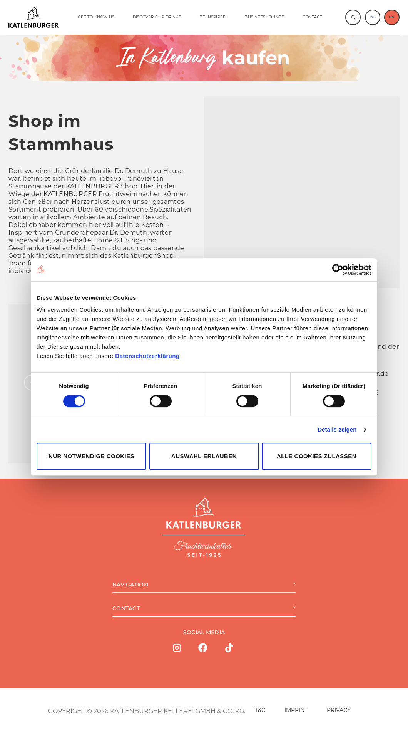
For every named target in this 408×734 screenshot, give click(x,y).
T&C (260, 710)
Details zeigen (337, 429)
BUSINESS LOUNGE (264, 17)
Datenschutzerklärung (147, 356)
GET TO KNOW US (96, 17)
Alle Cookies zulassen (316, 456)
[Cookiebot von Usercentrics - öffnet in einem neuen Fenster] (337, 269)
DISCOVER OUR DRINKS (157, 17)
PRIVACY (339, 710)
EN (392, 17)
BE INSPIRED (212, 17)
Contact (312, 17)
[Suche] (353, 17)
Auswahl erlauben (204, 456)
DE (372, 17)
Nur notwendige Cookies (91, 456)
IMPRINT (296, 710)
